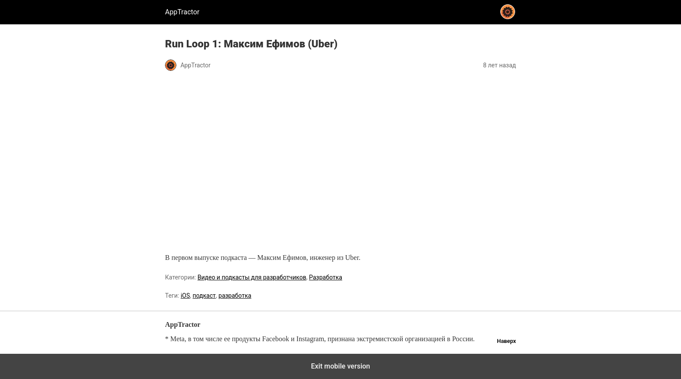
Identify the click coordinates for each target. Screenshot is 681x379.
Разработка (325, 277)
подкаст (204, 295)
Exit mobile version (340, 366)
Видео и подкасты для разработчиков (252, 277)
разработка (234, 295)
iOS (185, 295)
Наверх (506, 341)
